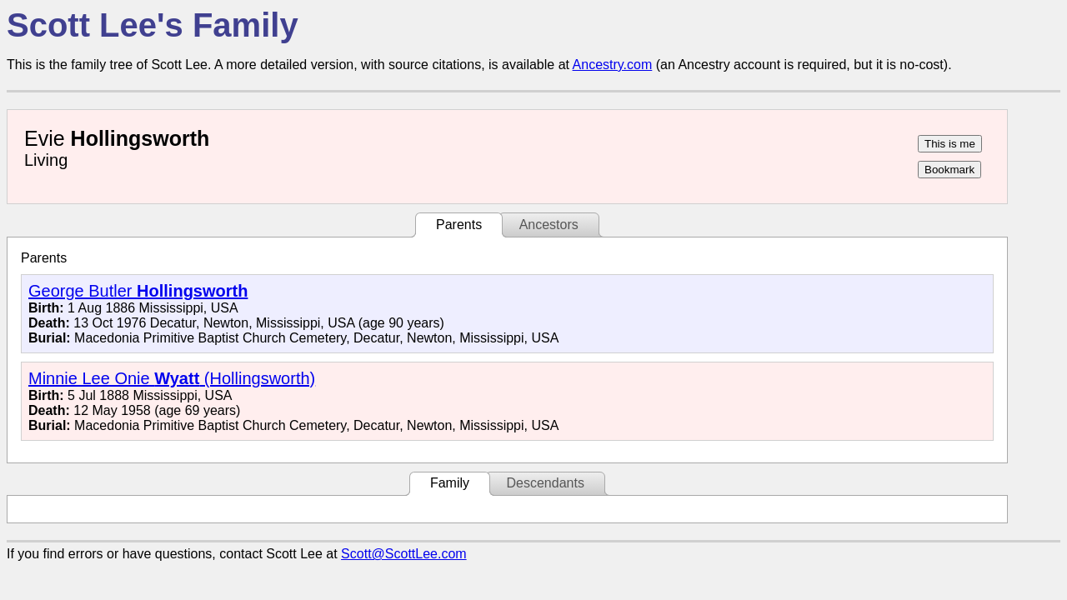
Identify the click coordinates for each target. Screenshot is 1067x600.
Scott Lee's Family (152, 25)
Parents (459, 225)
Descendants (545, 483)
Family (449, 483)
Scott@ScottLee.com (404, 554)
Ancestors (549, 225)
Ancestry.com (613, 65)
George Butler (138, 291)
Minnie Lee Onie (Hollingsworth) (171, 378)
